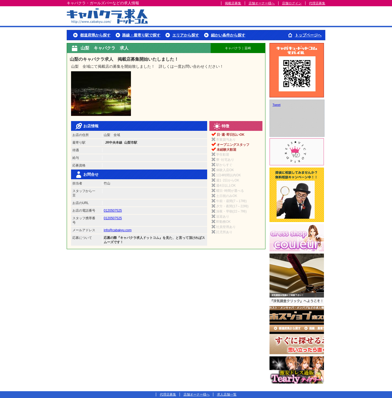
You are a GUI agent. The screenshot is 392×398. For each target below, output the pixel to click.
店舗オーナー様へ (262, 3)
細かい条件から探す (228, 35)
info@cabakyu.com (117, 230)
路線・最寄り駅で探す (141, 35)
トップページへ (308, 35)
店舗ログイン (292, 3)
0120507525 (113, 210)
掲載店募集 (233, 3)
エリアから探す (185, 35)
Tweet (276, 104)
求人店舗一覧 (227, 394)
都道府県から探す (95, 35)
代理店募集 (317, 3)
